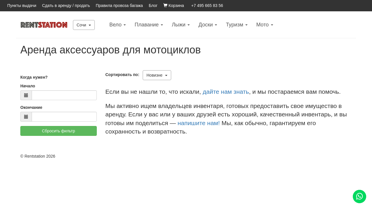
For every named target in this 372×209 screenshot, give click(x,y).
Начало (27, 86)
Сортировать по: (123, 74)
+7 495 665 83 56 (207, 5)
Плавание (149, 25)
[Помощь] (359, 196)
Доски (207, 25)
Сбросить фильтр (58, 131)
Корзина (173, 5)
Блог (153, 5)
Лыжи (181, 25)
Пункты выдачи (21, 5)
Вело (117, 25)
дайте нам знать (226, 91)
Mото (264, 25)
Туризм (236, 25)
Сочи (84, 25)
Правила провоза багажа (119, 5)
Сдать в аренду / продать (66, 5)
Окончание (31, 107)
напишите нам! (199, 123)
